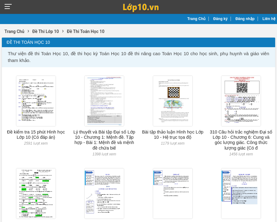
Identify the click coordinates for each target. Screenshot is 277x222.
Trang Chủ (196, 19)
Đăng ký (220, 19)
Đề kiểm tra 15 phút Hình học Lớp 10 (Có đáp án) (36, 135)
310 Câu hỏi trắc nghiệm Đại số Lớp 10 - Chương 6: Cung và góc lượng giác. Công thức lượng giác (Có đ (241, 140)
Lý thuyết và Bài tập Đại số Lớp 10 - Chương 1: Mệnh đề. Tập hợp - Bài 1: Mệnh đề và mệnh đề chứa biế (104, 140)
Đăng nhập (245, 19)
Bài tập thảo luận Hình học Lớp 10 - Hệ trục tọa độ (173, 135)
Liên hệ (269, 19)
